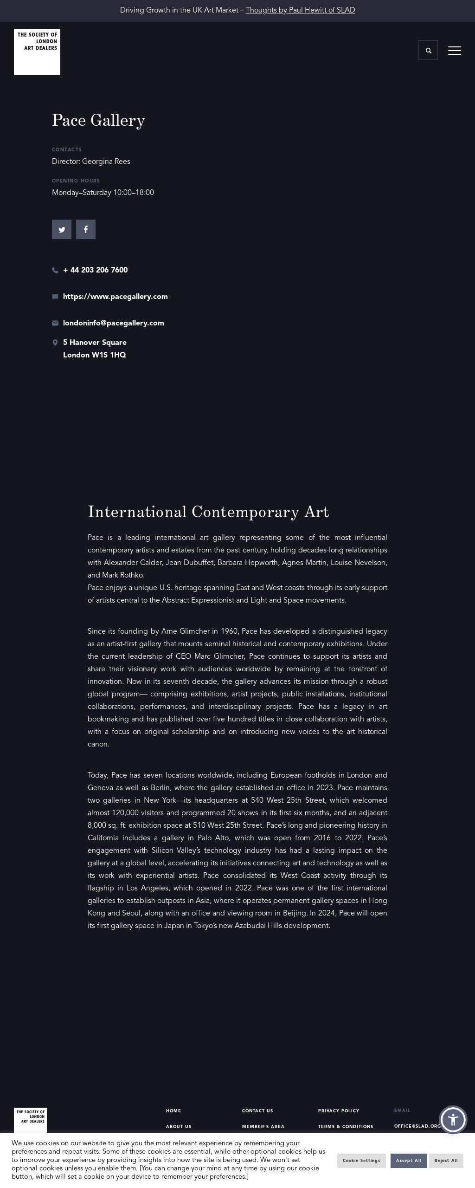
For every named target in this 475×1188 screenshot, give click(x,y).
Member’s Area (263, 1127)
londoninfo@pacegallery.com (113, 323)
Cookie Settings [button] (361, 1161)
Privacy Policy (338, 1111)
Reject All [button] (446, 1161)
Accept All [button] (408, 1161)
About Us (179, 1127)
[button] (453, 1119)
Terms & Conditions (345, 1127)
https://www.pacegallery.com (115, 297)
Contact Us (257, 1111)
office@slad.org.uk (422, 1126)
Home (173, 1111)
